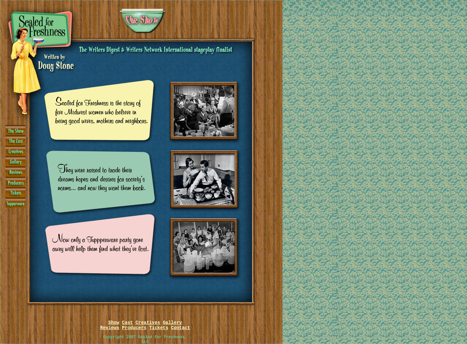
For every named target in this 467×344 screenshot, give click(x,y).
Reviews (109, 327)
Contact (180, 327)
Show (113, 322)
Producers (134, 327)
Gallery (172, 322)
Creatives (148, 322)
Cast (127, 322)
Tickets (158, 327)
